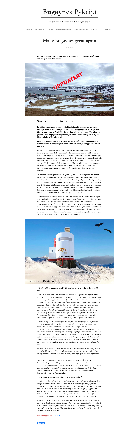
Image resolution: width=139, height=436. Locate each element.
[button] (104, 29)
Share (41, 423)
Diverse (57, 415)
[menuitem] (34, 29)
